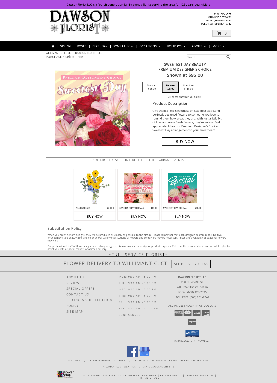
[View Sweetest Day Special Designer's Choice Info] (182, 188)
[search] (228, 57)
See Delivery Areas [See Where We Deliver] (191, 264)
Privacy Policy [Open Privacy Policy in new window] (171, 375)
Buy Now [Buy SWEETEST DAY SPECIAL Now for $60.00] (182, 216)
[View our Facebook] (132, 356)
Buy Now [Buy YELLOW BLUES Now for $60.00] (95, 216)
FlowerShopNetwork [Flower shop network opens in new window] (141, 375)
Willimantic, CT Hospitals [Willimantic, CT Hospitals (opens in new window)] (131, 360)
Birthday (100, 46)
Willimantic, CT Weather (119, 366)
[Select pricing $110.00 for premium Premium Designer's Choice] (188, 87)
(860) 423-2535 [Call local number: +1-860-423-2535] (222, 20)
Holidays (176, 46)
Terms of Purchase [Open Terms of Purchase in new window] (199, 375)
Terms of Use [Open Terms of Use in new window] (149, 377)
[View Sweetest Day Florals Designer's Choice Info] (138, 188)
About (199, 46)
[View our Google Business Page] (144, 356)
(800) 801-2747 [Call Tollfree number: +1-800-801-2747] (199, 297)
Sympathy (123, 46)
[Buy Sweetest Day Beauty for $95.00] (185, 141)
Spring (65, 46)
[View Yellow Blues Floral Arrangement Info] (95, 188)
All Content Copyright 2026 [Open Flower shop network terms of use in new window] (103, 375)
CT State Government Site (157, 366)
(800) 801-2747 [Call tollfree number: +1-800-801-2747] (222, 23)
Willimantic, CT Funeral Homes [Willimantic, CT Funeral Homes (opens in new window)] (89, 360)
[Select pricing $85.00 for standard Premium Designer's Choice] (152, 87)
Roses (82, 46)
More (219, 46)
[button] (222, 33)
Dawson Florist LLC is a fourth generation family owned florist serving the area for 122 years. (138, 5)
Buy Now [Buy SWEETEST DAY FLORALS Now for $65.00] (138, 216)
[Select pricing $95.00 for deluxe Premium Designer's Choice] (170, 87)
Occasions (150, 46)
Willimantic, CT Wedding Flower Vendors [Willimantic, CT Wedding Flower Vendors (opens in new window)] (180, 360)
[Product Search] (206, 57)
